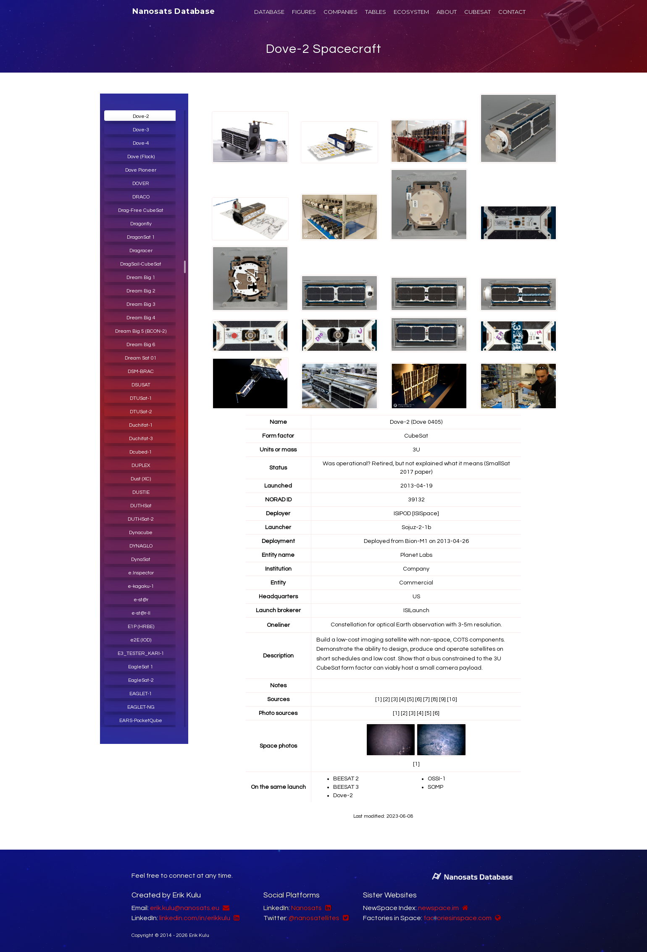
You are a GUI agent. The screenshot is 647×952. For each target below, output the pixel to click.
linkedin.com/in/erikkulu (194, 918)
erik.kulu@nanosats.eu (184, 908)
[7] (426, 699)
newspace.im (438, 908)
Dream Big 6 (140, 344)
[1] (378, 699)
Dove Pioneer (140, 170)
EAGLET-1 (140, 693)
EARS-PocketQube (140, 720)
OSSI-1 (437, 779)
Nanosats (306, 908)
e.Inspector (141, 573)
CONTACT (512, 11)
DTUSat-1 (141, 398)
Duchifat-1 (141, 425)
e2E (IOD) (140, 640)
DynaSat (140, 559)
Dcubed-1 (140, 452)
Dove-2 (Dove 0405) (416, 422)
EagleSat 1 (140, 667)
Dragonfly (141, 224)
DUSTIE (141, 492)
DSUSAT (141, 385)
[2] (386, 699)
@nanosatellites (314, 918)
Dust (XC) (141, 479)
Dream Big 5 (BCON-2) (140, 331)
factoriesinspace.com (457, 918)
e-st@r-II (141, 613)
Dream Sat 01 (141, 358)
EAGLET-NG (141, 707)
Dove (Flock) (141, 156)
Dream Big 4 (140, 318)
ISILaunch (416, 610)
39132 (416, 500)
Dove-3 (141, 130)
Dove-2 (141, 116)
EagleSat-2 (141, 680)
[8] (434, 699)
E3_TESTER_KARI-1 (141, 653)
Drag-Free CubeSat (140, 210)
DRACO (141, 197)
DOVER (140, 183)
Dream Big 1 (140, 277)
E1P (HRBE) (141, 626)
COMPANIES (341, 11)
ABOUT (447, 11)
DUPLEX (141, 465)
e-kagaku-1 (141, 586)
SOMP (435, 787)
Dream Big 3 (140, 304)
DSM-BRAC (141, 371)
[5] (410, 699)
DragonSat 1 (141, 237)
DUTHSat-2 (141, 519)
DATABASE (269, 11)
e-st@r (141, 599)
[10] (452, 699)
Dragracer (141, 250)
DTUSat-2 (141, 412)
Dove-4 (141, 143)
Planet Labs (416, 555)
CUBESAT (477, 11)
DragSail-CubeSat (140, 264)
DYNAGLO (141, 546)
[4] (402, 699)
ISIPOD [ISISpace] (416, 513)
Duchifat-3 (141, 438)
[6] (418, 699)
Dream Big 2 (140, 291)
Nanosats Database (173, 11)
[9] (442, 699)
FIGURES (304, 11)
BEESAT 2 (346, 779)
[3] (394, 699)
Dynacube (141, 532)
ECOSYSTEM (411, 11)
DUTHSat (141, 506)
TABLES (375, 11)
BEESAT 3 (346, 787)
